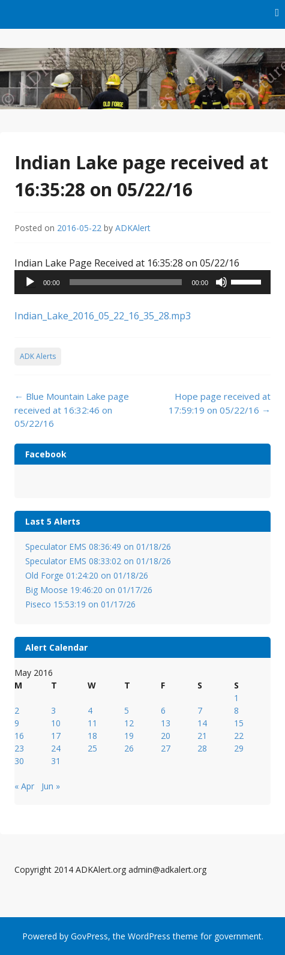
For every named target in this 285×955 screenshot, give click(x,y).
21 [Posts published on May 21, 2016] (202, 735)
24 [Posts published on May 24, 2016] (56, 748)
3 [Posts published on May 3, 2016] (53, 710)
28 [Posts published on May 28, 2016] (202, 748)
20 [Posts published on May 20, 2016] (165, 735)
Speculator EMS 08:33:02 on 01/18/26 (98, 561)
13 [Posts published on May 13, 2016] (165, 723)
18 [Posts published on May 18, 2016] (92, 735)
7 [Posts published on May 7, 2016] (199, 710)
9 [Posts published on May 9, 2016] (16, 723)
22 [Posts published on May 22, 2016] (239, 735)
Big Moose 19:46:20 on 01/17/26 (88, 589)
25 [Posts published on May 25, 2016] (92, 748)
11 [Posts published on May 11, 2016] (92, 723)
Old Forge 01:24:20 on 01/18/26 (86, 575)
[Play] (30, 282)
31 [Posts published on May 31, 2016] (56, 761)
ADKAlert (133, 227)
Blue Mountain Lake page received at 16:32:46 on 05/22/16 (71, 409)
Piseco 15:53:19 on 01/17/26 (80, 604)
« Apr (24, 786)
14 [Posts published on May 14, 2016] (202, 723)
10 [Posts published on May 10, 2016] (56, 723)
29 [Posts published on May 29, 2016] (239, 748)
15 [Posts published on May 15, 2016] (239, 723)
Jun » (50, 786)
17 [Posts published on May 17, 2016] (56, 735)
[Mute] (221, 282)
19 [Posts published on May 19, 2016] (129, 735)
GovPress (89, 936)
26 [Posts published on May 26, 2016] (129, 748)
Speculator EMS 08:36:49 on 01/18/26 (98, 546)
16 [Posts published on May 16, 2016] (19, 735)
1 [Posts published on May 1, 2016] (236, 697)
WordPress (149, 936)
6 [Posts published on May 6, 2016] (163, 710)
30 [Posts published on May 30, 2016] (19, 761)
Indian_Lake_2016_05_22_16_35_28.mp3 (102, 315)
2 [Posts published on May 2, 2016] (16, 710)
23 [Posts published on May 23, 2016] (19, 748)
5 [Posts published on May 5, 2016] (126, 710)
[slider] (126, 282)
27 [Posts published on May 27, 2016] (165, 748)
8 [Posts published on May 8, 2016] (236, 710)
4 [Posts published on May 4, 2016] (90, 710)
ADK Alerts (38, 356)
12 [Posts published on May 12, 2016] (129, 723)
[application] (142, 282)
